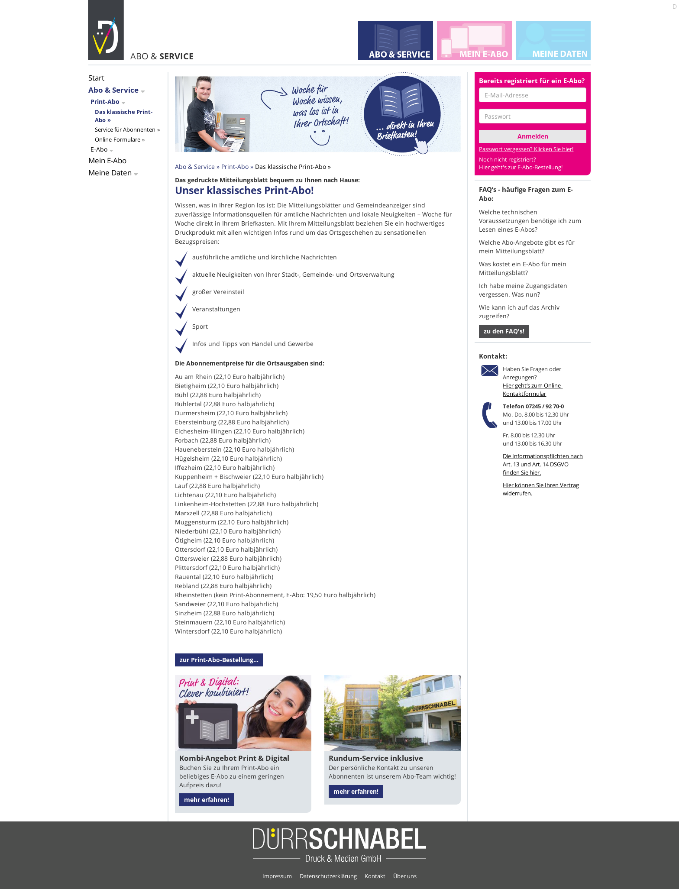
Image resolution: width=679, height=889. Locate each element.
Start (96, 78)
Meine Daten (110, 173)
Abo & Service (113, 90)
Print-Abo (105, 101)
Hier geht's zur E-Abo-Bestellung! (521, 167)
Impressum (277, 876)
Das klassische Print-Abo (290, 166)
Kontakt (375, 876)
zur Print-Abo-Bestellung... (219, 660)
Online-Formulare (117, 139)
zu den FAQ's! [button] (504, 331)
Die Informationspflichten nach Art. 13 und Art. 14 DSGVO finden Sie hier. (543, 464)
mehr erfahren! (206, 799)
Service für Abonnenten (125, 129)
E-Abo (99, 149)
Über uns (405, 876)
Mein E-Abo (107, 160)
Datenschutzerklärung (328, 876)
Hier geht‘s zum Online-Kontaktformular (533, 389)
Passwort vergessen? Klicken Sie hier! (526, 149)
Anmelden (532, 136)
